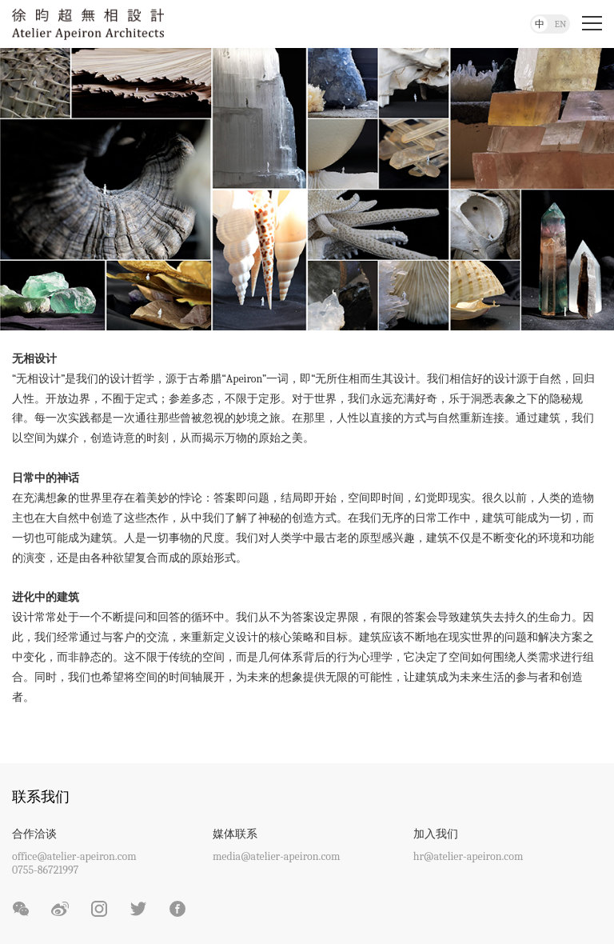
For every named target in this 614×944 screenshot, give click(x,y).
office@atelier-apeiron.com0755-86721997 (74, 863)
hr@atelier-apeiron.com (468, 856)
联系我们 (41, 797)
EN (561, 24)
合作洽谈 (34, 834)
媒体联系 (235, 834)
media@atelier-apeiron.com (277, 856)
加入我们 (435, 834)
